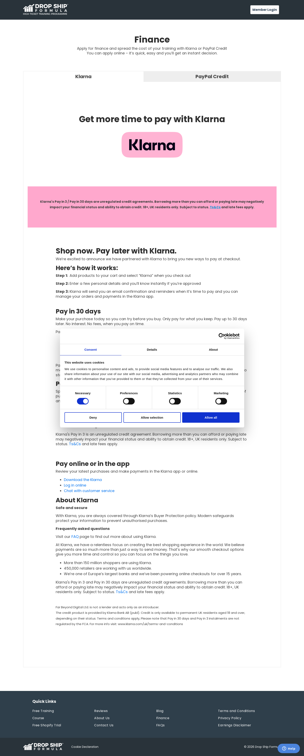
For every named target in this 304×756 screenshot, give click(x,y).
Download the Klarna (83, 479)
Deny (93, 417)
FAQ (75, 536)
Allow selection (152, 417)
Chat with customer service (89, 490)
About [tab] (213, 349)
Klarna (83, 76)
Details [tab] (152, 349)
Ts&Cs (215, 207)
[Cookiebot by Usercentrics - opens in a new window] (222, 336)
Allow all (211, 417)
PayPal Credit (212, 76)
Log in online (75, 485)
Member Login (264, 9)
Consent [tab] (90, 349)
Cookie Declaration (84, 747)
